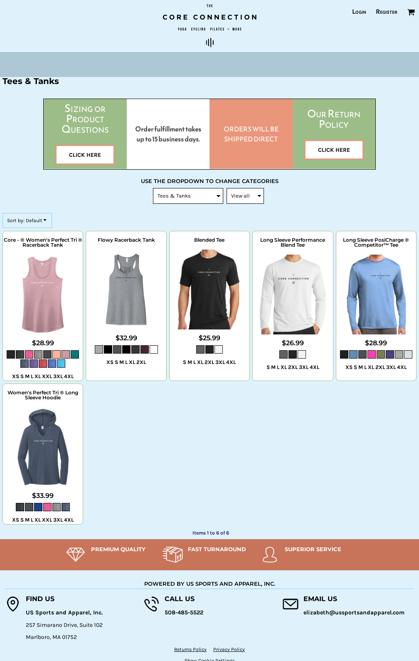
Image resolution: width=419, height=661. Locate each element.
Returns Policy (190, 649)
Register (386, 11)
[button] (411, 12)
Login (359, 11)
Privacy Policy (229, 649)
